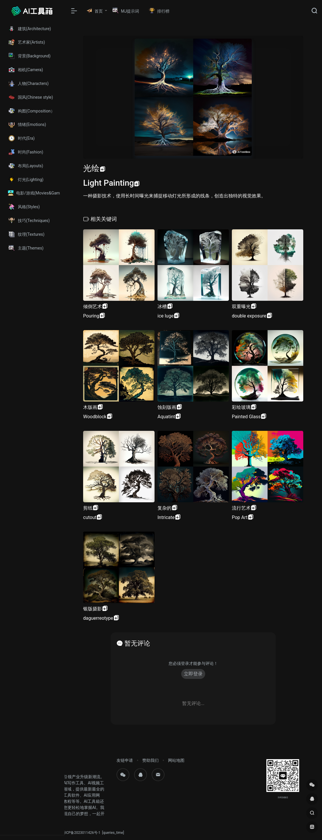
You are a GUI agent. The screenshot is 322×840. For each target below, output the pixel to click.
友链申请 (125, 760)
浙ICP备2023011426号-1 (81, 833)
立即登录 (193, 674)
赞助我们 (150, 760)
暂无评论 (137, 643)
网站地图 (176, 760)
